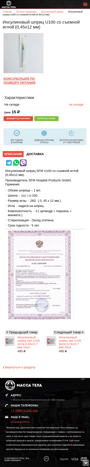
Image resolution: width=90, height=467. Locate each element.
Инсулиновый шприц (52, 11)
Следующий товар (67, 332)
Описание (13, 154)
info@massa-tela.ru (20, 421)
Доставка (35, 154)
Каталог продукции (26, 11)
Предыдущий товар (23, 332)
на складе (76, 104)
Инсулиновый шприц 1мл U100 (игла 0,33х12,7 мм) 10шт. (70, 342)
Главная (7, 11)
